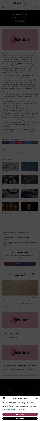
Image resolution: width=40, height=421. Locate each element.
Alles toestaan (20, 414)
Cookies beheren (20, 418)
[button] (37, 398)
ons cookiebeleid (11, 409)
